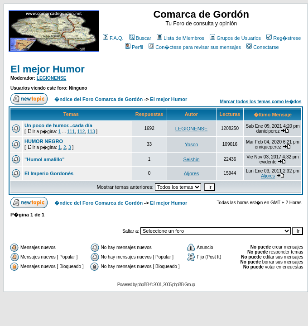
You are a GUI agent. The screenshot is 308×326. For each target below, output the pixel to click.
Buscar (140, 38)
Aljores (191, 173)
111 (71, 131)
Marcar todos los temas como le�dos (260, 101)
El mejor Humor (47, 69)
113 (91, 131)
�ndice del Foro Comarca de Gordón (98, 99)
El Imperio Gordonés (48, 173)
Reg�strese (283, 38)
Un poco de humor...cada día (58, 125)
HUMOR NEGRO (43, 141)
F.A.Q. (113, 38)
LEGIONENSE (52, 78)
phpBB (143, 284)
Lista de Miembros (180, 38)
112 (81, 131)
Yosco (191, 144)
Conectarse (262, 47)
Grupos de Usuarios (235, 38)
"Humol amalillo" (44, 159)
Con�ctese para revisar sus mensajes (195, 47)
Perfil (134, 47)
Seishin (191, 159)
